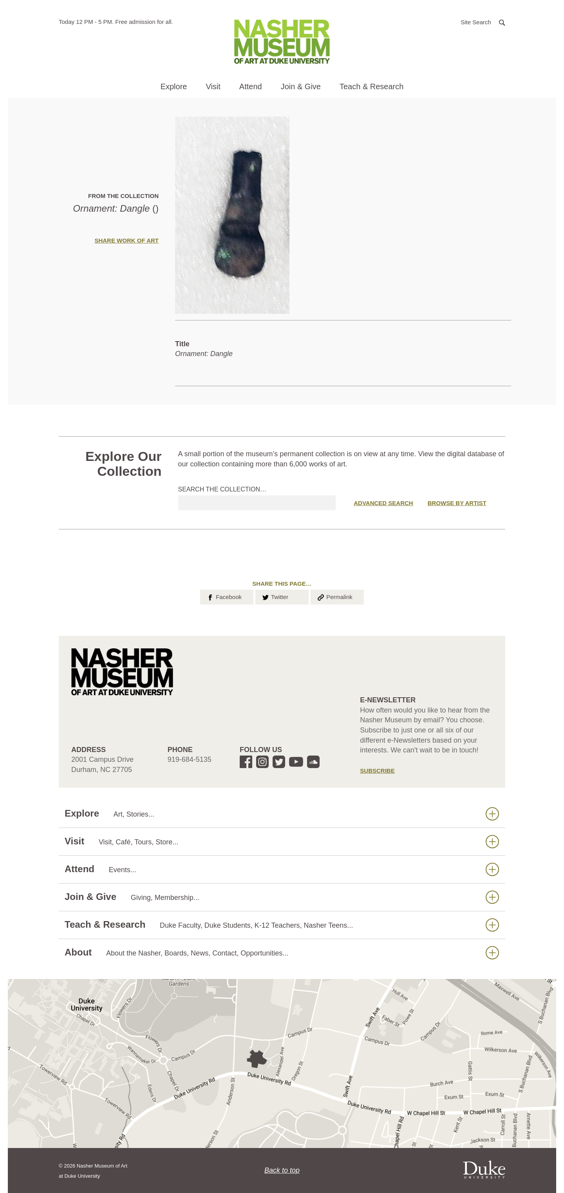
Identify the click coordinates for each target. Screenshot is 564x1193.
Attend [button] (250, 86)
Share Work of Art (126, 240)
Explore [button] (174, 86)
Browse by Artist (457, 503)
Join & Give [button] (301, 86)
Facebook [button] (224, 596)
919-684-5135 (190, 759)
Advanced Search (383, 503)
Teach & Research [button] (371, 86)
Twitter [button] (274, 596)
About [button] (282, 952)
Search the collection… (222, 489)
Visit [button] (213, 86)
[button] (483, 21)
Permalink (334, 596)
